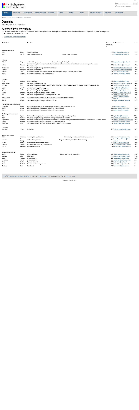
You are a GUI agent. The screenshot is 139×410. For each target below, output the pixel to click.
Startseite (5, 12)
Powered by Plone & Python (69, 180)
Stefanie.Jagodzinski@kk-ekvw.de (123, 119)
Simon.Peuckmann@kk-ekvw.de (122, 68)
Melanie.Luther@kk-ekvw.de (121, 65)
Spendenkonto (119, 12)
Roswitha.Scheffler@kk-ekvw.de (122, 69)
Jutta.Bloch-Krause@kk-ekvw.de (122, 83)
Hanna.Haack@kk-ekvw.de (121, 142)
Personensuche (28, 12)
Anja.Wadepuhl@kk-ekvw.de (121, 123)
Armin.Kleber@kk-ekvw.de (120, 110)
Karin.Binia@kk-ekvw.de (120, 162)
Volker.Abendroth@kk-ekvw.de (122, 129)
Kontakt (71, 12)
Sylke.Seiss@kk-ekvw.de (120, 116)
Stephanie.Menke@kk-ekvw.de (122, 92)
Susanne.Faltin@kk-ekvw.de (121, 137)
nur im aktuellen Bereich (123, 6)
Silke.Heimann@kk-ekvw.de (121, 85)
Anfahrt (81, 12)
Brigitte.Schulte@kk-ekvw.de (121, 100)
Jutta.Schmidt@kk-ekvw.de (121, 71)
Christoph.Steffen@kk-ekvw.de (122, 146)
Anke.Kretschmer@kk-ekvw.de (122, 91)
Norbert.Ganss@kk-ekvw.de (121, 164)
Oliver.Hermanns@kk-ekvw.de (122, 160)
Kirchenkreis (51, 12)
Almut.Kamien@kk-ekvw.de (121, 108)
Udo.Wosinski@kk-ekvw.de (121, 166)
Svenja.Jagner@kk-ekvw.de (121, 87)
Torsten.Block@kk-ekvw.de (121, 158)
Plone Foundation (42, 176)
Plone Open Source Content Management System (16, 176)
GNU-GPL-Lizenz (70, 176)
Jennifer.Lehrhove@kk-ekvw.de (122, 144)
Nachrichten (16, 12)
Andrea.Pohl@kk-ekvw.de (120, 94)
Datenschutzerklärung (96, 12)
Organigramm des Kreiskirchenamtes (15, 36)
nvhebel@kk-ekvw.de (119, 106)
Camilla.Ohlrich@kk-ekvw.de (121, 121)
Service (61, 12)
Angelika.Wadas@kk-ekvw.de (121, 73)
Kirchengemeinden (40, 12)
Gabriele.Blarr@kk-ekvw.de (121, 118)
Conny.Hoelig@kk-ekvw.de (121, 52)
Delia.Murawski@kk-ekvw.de (121, 156)
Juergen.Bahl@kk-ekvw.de (121, 54)
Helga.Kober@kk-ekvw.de (120, 89)
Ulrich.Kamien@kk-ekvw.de (121, 154)
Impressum (108, 12)
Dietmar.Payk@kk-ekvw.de (121, 81)
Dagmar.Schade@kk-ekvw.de (121, 62)
